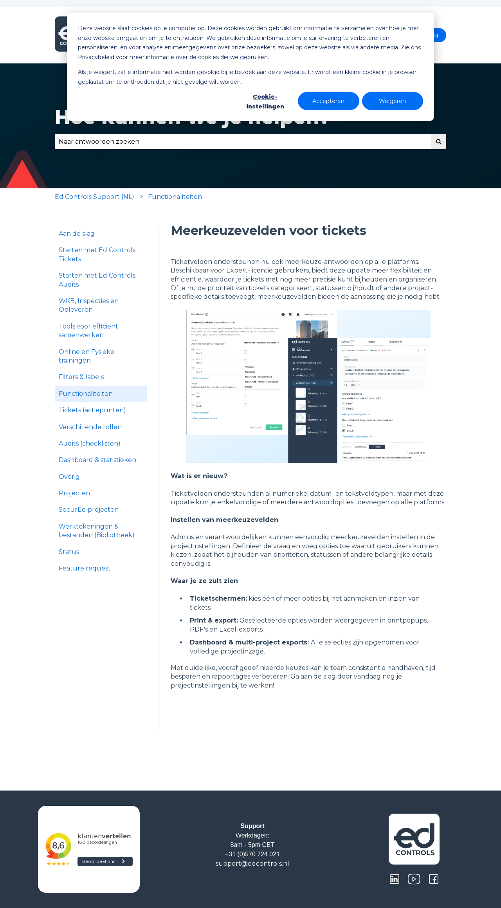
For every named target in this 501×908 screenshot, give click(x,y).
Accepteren (328, 101)
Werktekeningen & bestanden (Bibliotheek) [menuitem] (97, 531)
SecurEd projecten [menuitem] (89, 509)
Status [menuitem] (69, 552)
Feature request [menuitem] (85, 568)
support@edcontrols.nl (252, 863)
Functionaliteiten (175, 196)
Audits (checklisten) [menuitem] (90, 443)
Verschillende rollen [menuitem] (90, 427)
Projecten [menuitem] (74, 493)
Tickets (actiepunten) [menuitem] (92, 410)
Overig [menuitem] (69, 476)
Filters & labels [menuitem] (81, 377)
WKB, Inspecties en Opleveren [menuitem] (89, 305)
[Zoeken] (438, 141)
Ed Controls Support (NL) (94, 196)
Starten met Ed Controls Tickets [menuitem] (97, 254)
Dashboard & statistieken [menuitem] (97, 460)
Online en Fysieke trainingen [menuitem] (86, 356)
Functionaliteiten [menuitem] (86, 393)
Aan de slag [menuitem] (77, 233)
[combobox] (243, 141)
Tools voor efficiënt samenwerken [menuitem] (88, 331)
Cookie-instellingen (265, 101)
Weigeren (392, 101)
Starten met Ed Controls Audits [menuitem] (97, 280)
